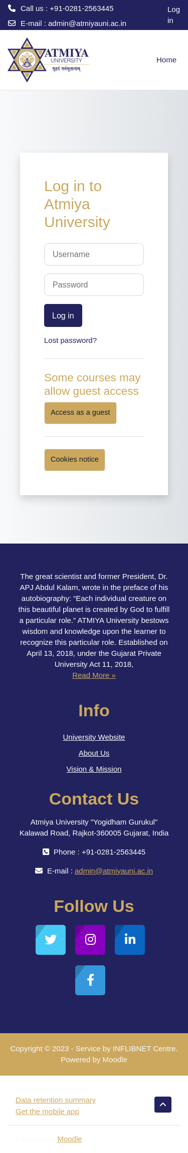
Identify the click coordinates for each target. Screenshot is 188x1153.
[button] (163, 1104)
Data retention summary (56, 1100)
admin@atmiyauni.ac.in (87, 23)
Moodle (69, 1139)
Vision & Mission (94, 769)
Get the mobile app (47, 1111)
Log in (173, 15)
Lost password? (70, 340)
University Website (94, 737)
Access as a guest (80, 412)
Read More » (94, 675)
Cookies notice (75, 459)
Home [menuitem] (166, 59)
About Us (94, 753)
